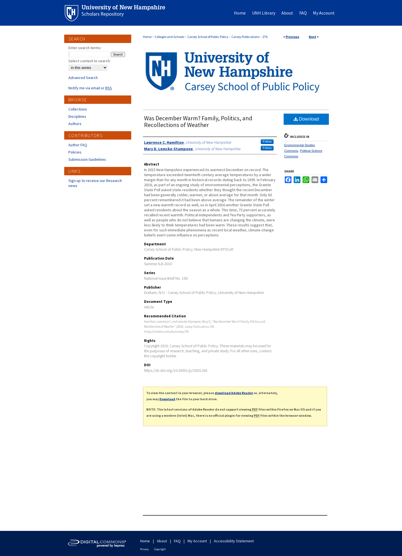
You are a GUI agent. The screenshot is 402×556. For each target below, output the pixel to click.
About (162, 540)
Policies (75, 152)
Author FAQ (77, 144)
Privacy (144, 549)
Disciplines (77, 116)
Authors (75, 123)
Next (312, 37)
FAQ (177, 540)
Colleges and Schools (169, 37)
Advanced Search (83, 77)
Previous (292, 37)
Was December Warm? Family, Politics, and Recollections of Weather (198, 121)
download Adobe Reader (234, 393)
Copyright (160, 549)
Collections (77, 109)
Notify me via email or (90, 87)
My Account (197, 540)
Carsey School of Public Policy (207, 37)
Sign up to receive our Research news (95, 183)
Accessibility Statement (234, 540)
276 (264, 37)
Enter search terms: (84, 47)
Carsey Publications (245, 37)
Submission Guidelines (87, 159)
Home (147, 37)
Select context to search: (89, 60)
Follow (267, 141)
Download (306, 119)
